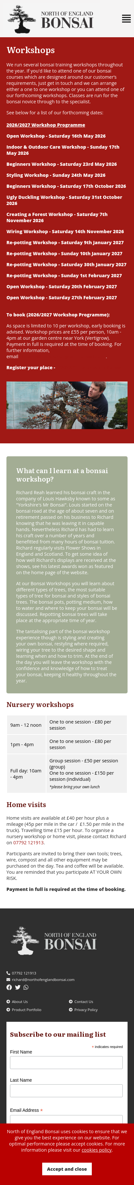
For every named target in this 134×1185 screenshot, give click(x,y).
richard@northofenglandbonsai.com (40, 979)
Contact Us (81, 1001)
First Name (21, 1051)
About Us (17, 1001)
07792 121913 (28, 842)
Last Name (21, 1080)
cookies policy (96, 1150)
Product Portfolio (24, 1009)
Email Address (26, 1110)
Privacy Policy (83, 1009)
